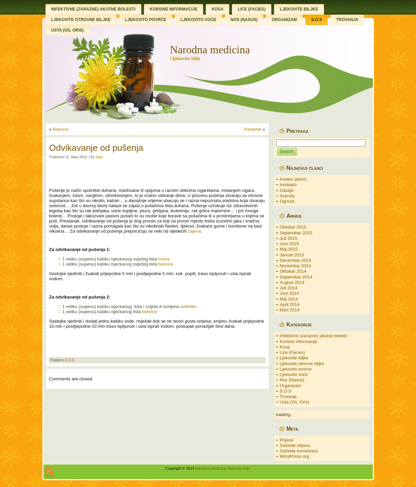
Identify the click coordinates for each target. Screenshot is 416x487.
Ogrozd (287, 201)
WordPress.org (294, 456)
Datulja (286, 190)
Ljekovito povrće (296, 369)
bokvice (165, 264)
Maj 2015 (289, 249)
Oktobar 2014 (293, 271)
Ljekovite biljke (294, 357)
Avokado (288, 184)
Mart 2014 (290, 309)
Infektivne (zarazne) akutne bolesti (313, 335)
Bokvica (60, 129)
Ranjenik (252, 129)
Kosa (285, 346)
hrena (163, 258)
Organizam (291, 385)
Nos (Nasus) (292, 379)
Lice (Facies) (292, 352)
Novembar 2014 (295, 265)
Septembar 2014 (296, 276)
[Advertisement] (157, 173)
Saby (99, 157)
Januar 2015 (292, 254)
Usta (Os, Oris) (294, 401)
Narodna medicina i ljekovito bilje (222, 468)
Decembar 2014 (295, 260)
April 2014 (290, 304)
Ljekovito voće (294, 374)
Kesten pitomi (293, 179)
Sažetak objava (295, 445)
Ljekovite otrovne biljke (302, 363)
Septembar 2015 (296, 232)
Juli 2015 (288, 238)
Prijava (286, 440)
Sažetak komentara (299, 450)
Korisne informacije (299, 341)
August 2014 (292, 282)
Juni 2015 (289, 243)
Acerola (287, 195)
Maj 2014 (289, 299)
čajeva (194, 231)
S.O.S (69, 360)
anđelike (188, 306)
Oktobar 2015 (293, 227)
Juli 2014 (288, 287)
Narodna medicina (210, 49)
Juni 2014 (289, 293)
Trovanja (288, 396)
